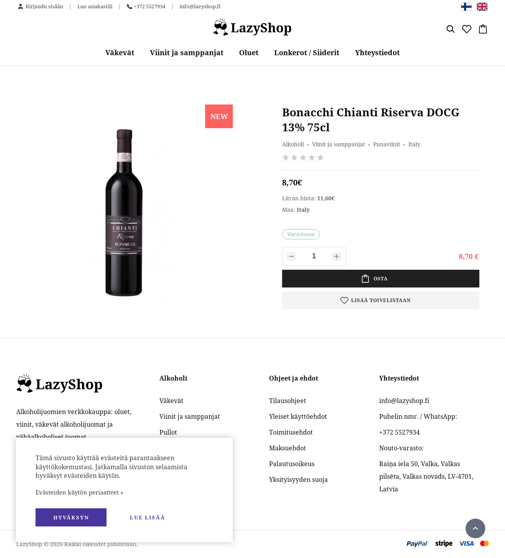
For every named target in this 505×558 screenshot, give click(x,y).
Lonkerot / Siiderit (306, 52)
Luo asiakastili (94, 6)
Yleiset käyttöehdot (298, 416)
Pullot (168, 432)
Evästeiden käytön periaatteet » (79, 492)
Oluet (248, 52)
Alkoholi (293, 144)
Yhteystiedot (377, 52)
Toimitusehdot (291, 432)
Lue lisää (147, 517)
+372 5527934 (149, 6)
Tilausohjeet (287, 400)
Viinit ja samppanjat (186, 52)
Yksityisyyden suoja (298, 479)
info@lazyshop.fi (200, 6)
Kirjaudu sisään (44, 6)
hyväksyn (71, 517)
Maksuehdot (287, 448)
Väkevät (119, 52)
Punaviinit (386, 144)
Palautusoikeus (291, 463)
